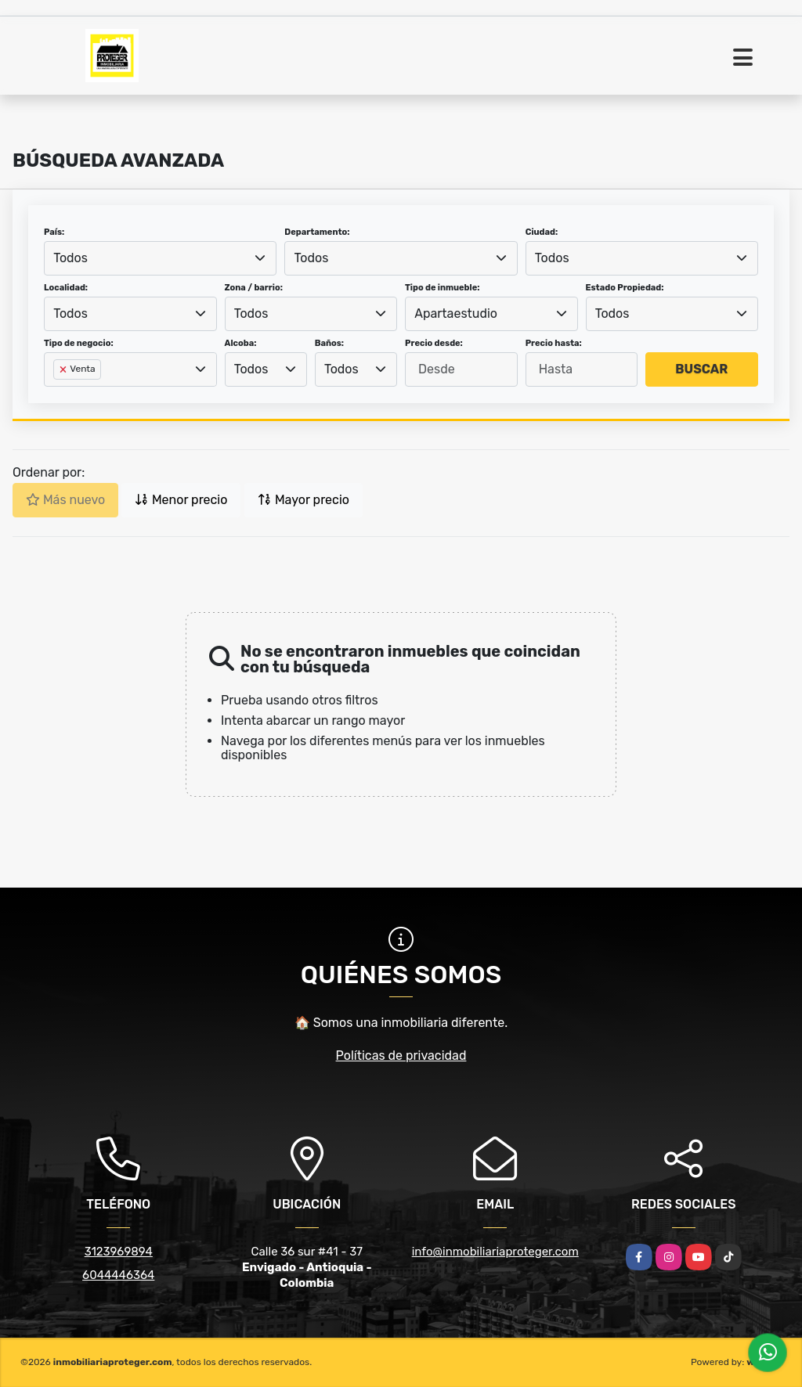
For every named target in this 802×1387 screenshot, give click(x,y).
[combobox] (160, 258)
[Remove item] (64, 369)
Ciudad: (542, 232)
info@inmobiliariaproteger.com (495, 1252)
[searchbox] (58, 394)
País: (54, 232)
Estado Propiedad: (625, 288)
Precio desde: (434, 343)
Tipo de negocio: (79, 343)
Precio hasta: (554, 343)
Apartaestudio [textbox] (455, 313)
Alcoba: (241, 343)
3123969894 (119, 1252)
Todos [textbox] (70, 257)
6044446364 (118, 1275)
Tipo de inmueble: (442, 288)
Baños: (329, 343)
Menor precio (181, 499)
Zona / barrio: (254, 288)
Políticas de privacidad (401, 1055)
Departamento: (316, 232)
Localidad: (66, 288)
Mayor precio (303, 499)
